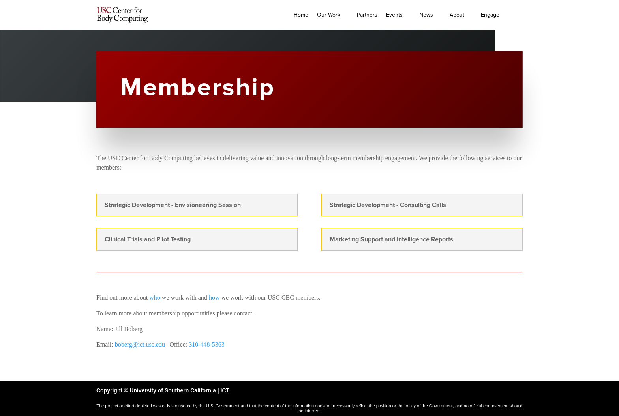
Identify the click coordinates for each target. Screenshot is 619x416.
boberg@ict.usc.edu (140, 344)
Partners (367, 14)
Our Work (328, 14)
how (214, 297)
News (426, 14)
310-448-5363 (207, 344)
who (154, 297)
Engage (490, 14)
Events (394, 14)
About (457, 14)
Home (301, 14)
